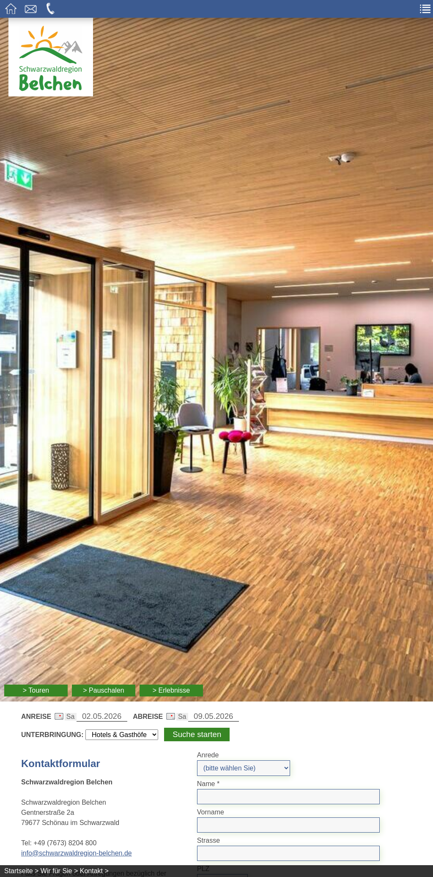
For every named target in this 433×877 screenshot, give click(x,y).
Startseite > (21, 870)
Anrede (208, 755)
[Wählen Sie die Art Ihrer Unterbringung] (121, 734)
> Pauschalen (103, 690)
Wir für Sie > (59, 870)
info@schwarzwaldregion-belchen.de (76, 853)
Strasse (208, 840)
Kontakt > (94, 870)
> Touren (36, 690)
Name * (208, 783)
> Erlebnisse (171, 690)
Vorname (210, 812)
